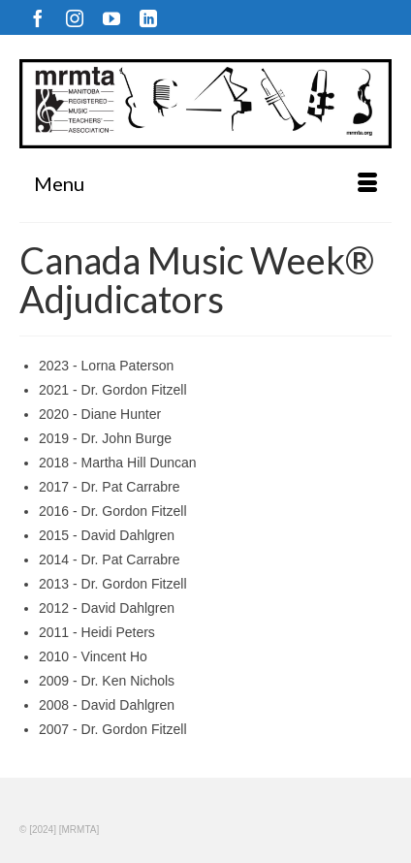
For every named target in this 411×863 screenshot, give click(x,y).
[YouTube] (111, 18)
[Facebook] (37, 18)
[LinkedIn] (148, 18)
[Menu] (205, 183)
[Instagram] (74, 18)
